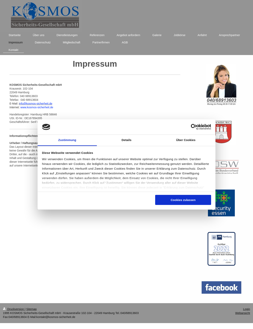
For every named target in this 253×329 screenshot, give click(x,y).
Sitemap (31, 309)
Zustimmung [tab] (67, 140)
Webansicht (242, 313)
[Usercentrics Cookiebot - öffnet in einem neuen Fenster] (194, 127)
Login (246, 309)
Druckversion (14, 309)
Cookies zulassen (183, 200)
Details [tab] (126, 140)
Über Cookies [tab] (185, 140)
